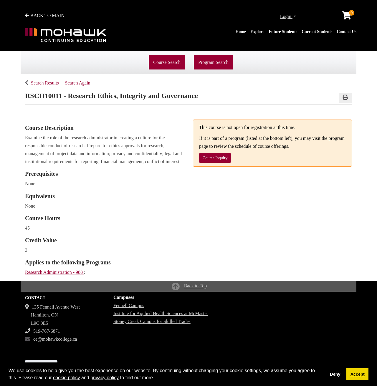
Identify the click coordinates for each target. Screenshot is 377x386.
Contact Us (347, 31)
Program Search (213, 62)
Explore (257, 31)
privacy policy (104, 377)
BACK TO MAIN (45, 15)
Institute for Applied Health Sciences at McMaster (160, 313)
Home (241, 31)
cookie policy (66, 377)
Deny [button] (335, 374)
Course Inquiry (215, 158)
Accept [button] (357, 374)
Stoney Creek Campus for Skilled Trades (152, 321)
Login (286, 16)
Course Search (167, 62)
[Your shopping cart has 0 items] (347, 16)
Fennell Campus (128, 305)
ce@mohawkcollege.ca (55, 339)
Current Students (317, 31)
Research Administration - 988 (54, 272)
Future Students (283, 31)
